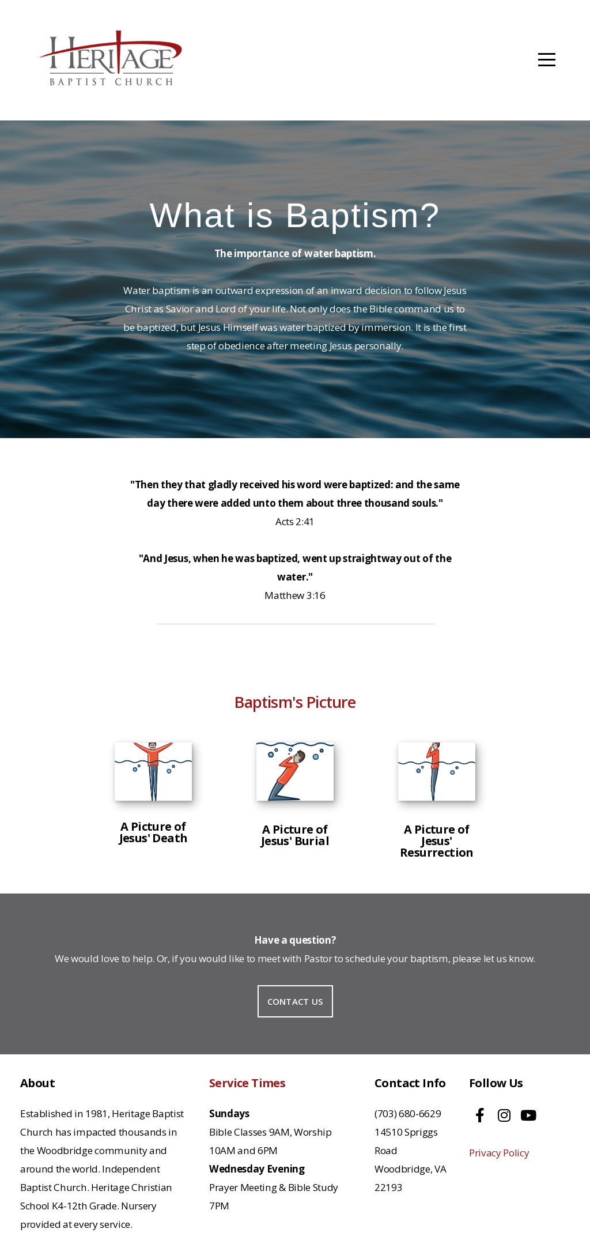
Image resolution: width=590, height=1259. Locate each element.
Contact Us (295, 1001)
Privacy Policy (499, 1152)
